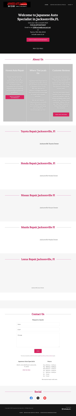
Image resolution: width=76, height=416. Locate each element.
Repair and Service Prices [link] (58, 4)
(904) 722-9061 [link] (26, 370)
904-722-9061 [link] (38, 48)
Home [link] (46, 4)
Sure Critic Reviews (61, 114)
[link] (17, 4)
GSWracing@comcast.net (42, 27)
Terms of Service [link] (50, 355)
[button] (70, 5)
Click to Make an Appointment (38, 39)
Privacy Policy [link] (42, 355)
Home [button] (21, 412)
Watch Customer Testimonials (15, 97)
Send (38, 351)
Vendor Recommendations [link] (48, 412)
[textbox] (38, 324)
